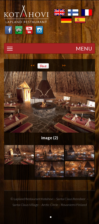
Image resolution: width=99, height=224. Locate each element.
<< (33, 65)
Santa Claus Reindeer (71, 199)
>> (64, 65)
